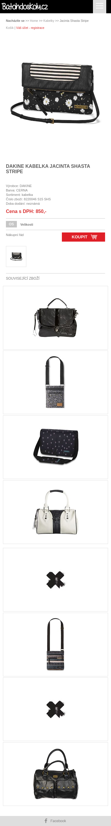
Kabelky (49, 20)
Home (34, 20)
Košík (10, 28)
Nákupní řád (15, 235)
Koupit (84, 236)
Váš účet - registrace (30, 28)
